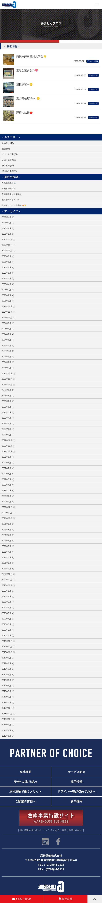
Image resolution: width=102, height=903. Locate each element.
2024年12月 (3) (8, 306)
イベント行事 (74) (10, 154)
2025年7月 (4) (8, 267)
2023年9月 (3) (8, 390)
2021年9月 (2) (8, 524)
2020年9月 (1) (8, 591)
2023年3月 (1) (8, 423)
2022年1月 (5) (8, 502)
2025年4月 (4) (8, 284)
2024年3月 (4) (8, 356)
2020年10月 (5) (8, 585)
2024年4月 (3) (8, 351)
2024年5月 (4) (8, 345)
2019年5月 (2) (8, 680)
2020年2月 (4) (8, 630)
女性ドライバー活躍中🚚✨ (14, 205)
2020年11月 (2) (8, 580)
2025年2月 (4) (8, 295)
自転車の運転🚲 (9, 183)
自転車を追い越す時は (11, 194)
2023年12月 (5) (8, 373)
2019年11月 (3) (8, 647)
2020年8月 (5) (8, 596)
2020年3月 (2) (8, 624)
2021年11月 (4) (8, 513)
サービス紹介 (76, 772)
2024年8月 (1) (8, 329)
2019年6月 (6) (8, 674)
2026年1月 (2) (8, 234)
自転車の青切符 (9, 188)
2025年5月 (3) (8, 278)
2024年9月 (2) (8, 323)
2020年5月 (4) (8, 613)
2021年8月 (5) (8, 529)
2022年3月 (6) (8, 490)
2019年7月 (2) (8, 669)
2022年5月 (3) (8, 479)
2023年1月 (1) (8, 435)
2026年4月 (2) (8, 217)
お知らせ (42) (8, 143)
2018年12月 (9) (8, 708)
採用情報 (76, 781)
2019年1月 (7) (8, 702)
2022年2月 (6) (8, 496)
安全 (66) (6, 149)
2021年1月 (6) (8, 568)
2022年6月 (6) (8, 474)
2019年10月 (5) (8, 652)
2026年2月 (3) (8, 228)
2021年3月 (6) (8, 557)
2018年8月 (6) (8, 730)
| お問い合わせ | (76, 830)
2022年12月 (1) (8, 440)
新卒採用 (76, 801)
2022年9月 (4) (8, 457)
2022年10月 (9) (8, 451)
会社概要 (25, 772)
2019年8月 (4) (8, 663)
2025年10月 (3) (8, 250)
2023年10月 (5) (8, 384)
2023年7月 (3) (8, 401)
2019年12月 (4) (8, 641)
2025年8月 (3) (8, 262)
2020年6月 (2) (8, 607)
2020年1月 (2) (8, 635)
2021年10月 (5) (8, 518)
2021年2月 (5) (8, 563)
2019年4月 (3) (8, 686)
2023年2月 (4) (8, 429)
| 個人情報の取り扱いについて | (34, 830)
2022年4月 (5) (8, 485)
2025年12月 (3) (8, 239)
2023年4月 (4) (8, 418)
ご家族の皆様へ (25, 801)
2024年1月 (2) (8, 368)
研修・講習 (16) (9, 160)
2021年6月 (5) (8, 541)
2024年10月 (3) (8, 317)
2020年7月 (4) (8, 602)
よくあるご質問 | (59, 830)
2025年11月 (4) (8, 245)
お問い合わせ (21, 898)
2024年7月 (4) (8, 334)
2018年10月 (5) (8, 719)
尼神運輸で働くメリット (25, 791)
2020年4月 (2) (8, 619)
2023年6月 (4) (8, 407)
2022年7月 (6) (8, 468)
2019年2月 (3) (8, 697)
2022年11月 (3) (8, 446)
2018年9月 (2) (8, 725)
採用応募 (65, 898)
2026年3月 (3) (8, 223)
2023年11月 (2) (8, 379)
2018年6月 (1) (8, 736)
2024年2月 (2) (8, 362)
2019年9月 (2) (8, 658)
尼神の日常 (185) (9, 171)
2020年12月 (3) (8, 574)
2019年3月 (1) (8, 691)
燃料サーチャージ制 (10, 200)
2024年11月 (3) (8, 312)
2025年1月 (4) (8, 301)
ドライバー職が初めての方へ (76, 791)
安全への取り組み (25, 781)
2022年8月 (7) (8, 463)
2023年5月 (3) (8, 412)
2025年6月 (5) (8, 273)
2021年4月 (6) (8, 552)
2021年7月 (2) (8, 535)
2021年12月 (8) (8, 507)
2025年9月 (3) (8, 256)
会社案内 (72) (8, 165)
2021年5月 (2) (8, 546)
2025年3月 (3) (8, 290)
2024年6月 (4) (8, 340)
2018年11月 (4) (8, 713)
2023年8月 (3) (8, 395)
